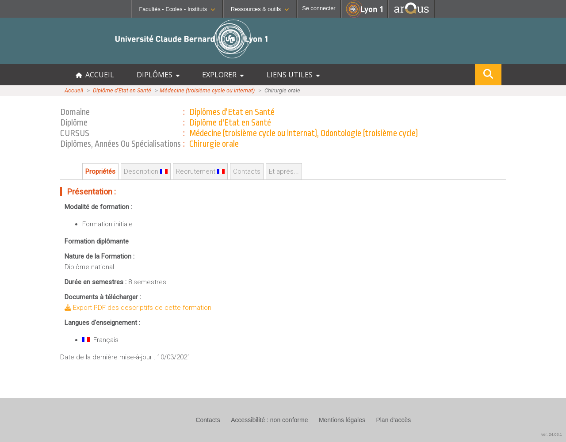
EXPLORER (223, 75)
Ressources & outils (260, 9)
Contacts (246, 171)
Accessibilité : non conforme (269, 419)
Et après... (284, 171)
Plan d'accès (393, 419)
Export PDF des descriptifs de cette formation (138, 308)
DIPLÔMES (158, 75)
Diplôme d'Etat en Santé (122, 90)
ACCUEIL (95, 75)
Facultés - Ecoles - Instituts (177, 9)
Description (146, 171)
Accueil (74, 90)
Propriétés (100, 171)
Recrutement (200, 171)
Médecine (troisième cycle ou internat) (207, 90)
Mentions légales (342, 419)
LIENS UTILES (293, 75)
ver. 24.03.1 (551, 434)
